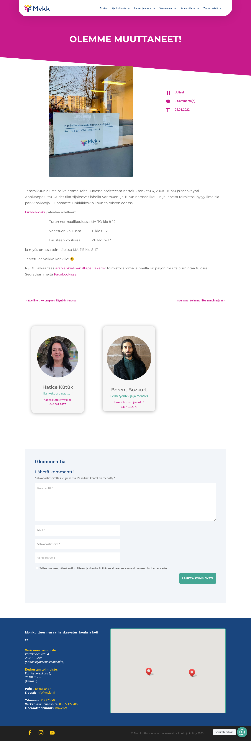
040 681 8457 (58, 404)
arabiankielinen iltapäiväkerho (80, 268)
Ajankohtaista (118, 8)
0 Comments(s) (185, 101)
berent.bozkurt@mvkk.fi (129, 402)
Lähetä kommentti (197, 578)
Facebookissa (65, 274)
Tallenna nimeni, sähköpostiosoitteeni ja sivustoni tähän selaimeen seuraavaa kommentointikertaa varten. (104, 568)
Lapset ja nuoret (143, 8)
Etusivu (103, 8)
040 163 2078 (129, 407)
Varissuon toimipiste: (41, 650)
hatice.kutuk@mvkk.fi (58, 400)
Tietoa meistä (211, 8)
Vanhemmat (166, 8)
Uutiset (179, 92)
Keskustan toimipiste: (41, 669)
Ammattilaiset (188, 8)
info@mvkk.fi (46, 693)
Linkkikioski (35, 212)
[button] (193, 673)
